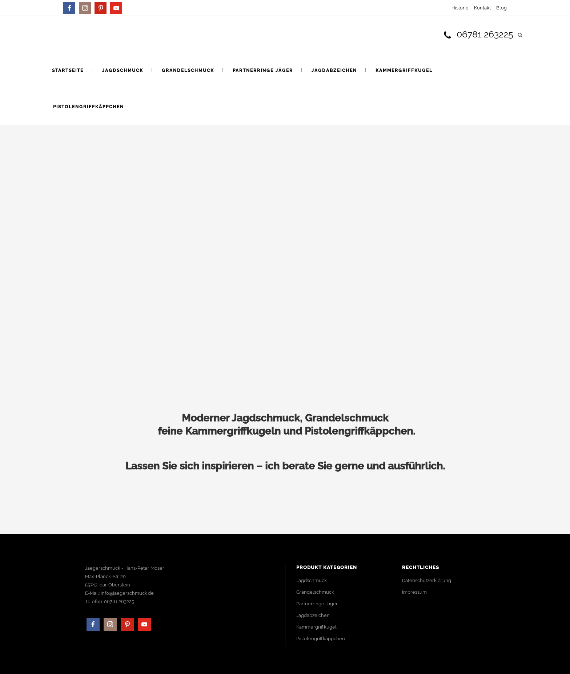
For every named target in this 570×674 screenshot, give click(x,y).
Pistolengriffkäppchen (320, 638)
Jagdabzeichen (313, 615)
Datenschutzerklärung (426, 580)
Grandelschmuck (315, 592)
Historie (460, 8)
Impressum (414, 592)
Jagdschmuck (311, 580)
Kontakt (482, 8)
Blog (501, 8)
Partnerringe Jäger (317, 603)
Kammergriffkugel (316, 627)
